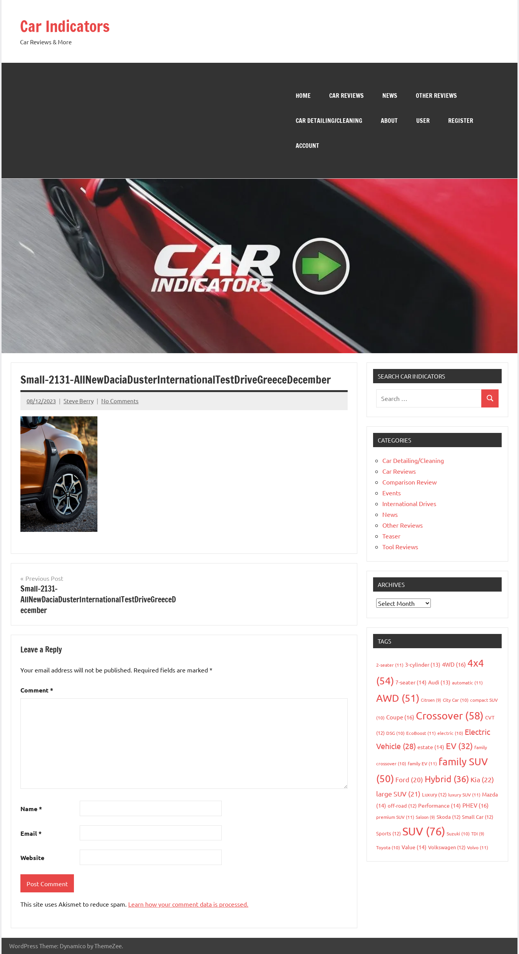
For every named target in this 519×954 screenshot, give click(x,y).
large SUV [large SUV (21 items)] (398, 794)
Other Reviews (436, 95)
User (423, 120)
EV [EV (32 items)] (459, 745)
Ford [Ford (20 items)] (409, 779)
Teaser (391, 535)
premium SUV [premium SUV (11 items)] (395, 816)
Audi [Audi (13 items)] (439, 681)
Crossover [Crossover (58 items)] (450, 715)
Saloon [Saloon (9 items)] (425, 816)
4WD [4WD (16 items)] (454, 663)
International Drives (409, 503)
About (389, 120)
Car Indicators (65, 26)
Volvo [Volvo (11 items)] (477, 847)
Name (31, 808)
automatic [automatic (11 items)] (467, 682)
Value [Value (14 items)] (414, 846)
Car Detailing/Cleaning (329, 120)
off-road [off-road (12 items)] (402, 805)
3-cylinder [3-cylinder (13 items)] (422, 664)
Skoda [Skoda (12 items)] (448, 816)
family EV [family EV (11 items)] (422, 763)
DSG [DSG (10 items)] (395, 733)
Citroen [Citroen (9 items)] (431, 700)
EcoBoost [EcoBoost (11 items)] (421, 733)
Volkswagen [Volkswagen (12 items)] (446, 846)
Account (307, 145)
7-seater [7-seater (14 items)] (411, 681)
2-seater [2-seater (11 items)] (389, 664)
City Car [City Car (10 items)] (456, 700)
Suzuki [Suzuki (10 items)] (458, 833)
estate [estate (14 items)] (430, 746)
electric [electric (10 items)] (450, 733)
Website (32, 857)
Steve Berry (79, 400)
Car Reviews (346, 95)
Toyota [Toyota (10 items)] (388, 847)
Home (303, 95)
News (389, 95)
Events (391, 492)
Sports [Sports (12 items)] (388, 833)
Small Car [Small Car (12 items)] (477, 816)
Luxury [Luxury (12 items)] (434, 794)
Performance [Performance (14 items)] (439, 805)
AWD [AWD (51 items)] (397, 698)
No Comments (120, 400)
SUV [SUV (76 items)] (423, 830)
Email (31, 833)
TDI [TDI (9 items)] (477, 833)
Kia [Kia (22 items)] (482, 779)
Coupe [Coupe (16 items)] (400, 717)
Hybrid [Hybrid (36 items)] (447, 778)
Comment (36, 690)
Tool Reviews (400, 546)
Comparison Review (409, 481)
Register (460, 120)
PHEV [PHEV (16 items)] (475, 805)
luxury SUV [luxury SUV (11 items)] (464, 794)
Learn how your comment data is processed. (188, 904)
